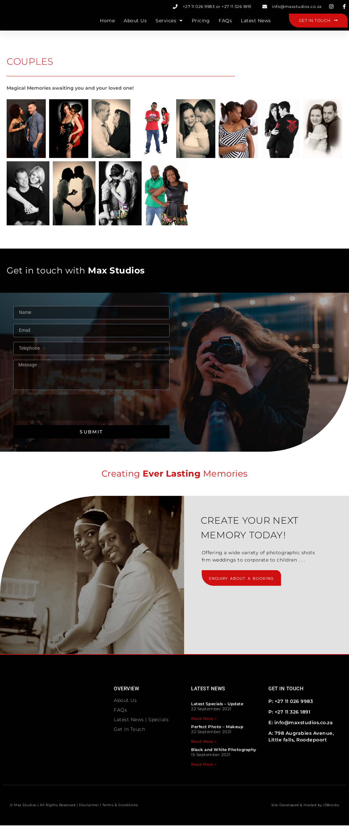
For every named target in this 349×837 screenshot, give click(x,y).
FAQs (225, 27)
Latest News (256, 27)
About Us (135, 27)
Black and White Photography (223, 761)
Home (107, 27)
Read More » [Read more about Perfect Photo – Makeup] (204, 753)
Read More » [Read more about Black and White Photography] (204, 776)
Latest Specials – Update (217, 715)
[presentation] (63, 419)
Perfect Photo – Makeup (217, 738)
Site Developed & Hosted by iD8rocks (305, 816)
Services (169, 26)
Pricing (201, 27)
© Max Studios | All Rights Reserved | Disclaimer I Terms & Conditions (74, 816)
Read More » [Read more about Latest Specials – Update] (204, 730)
